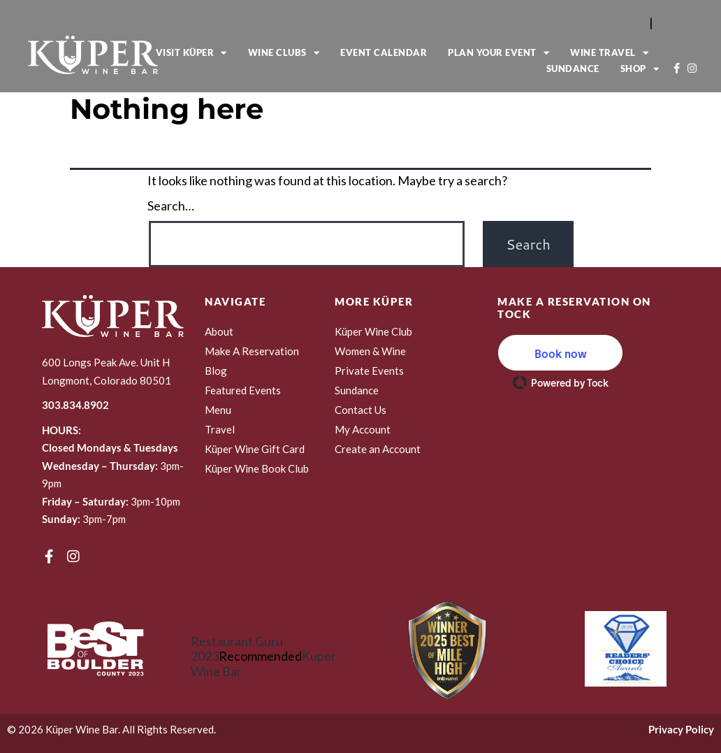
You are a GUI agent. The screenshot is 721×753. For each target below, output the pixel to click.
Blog (216, 370)
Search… (170, 206)
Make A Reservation (252, 351)
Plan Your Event (498, 53)
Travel (220, 429)
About (219, 331)
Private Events (369, 370)
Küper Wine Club (373, 331)
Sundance (572, 68)
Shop (640, 69)
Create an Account (378, 449)
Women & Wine (370, 351)
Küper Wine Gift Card (255, 449)
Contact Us (360, 409)
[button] (560, 353)
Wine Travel (609, 53)
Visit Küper (191, 53)
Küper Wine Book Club (257, 468)
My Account (363, 429)
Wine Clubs (284, 53)
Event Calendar (383, 52)
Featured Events (243, 390)
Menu (218, 409)
